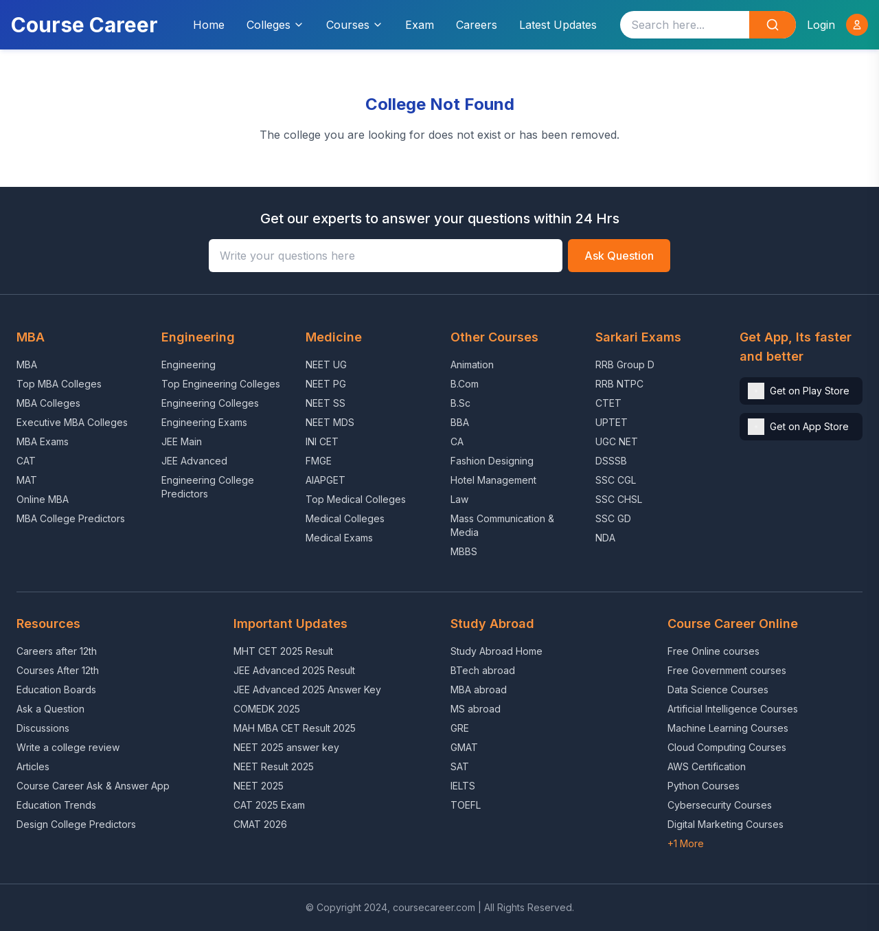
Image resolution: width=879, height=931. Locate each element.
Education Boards (56, 689)
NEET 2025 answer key (286, 747)
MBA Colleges (48, 403)
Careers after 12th (56, 651)
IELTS (462, 786)
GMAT (464, 747)
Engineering (188, 364)
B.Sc (460, 403)
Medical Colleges (345, 518)
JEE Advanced (194, 461)
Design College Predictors (76, 824)
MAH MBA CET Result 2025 (294, 728)
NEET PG (326, 384)
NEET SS (325, 403)
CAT (26, 461)
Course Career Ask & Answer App (93, 786)
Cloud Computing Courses (726, 747)
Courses (354, 25)
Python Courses (703, 786)
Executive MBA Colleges (72, 422)
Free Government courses (726, 670)
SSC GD (613, 518)
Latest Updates (558, 25)
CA (457, 441)
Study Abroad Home (496, 651)
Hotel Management (493, 480)
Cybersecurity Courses (719, 805)
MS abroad (475, 709)
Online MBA (42, 499)
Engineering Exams (204, 422)
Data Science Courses (717, 689)
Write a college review (67, 747)
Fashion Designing (492, 461)
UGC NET (616, 441)
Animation (472, 364)
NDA (605, 537)
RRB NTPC (619, 384)
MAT (26, 480)
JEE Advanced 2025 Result (294, 670)
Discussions (42, 728)
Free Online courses (713, 651)
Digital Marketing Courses (725, 824)
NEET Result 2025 (273, 766)
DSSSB (611, 461)
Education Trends (56, 805)
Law (459, 499)
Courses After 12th (57, 670)
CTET (608, 403)
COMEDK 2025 (266, 709)
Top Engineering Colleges (220, 384)
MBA (26, 364)
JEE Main (181, 441)
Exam (419, 25)
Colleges (275, 25)
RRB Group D (624, 364)
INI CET (322, 441)
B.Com (464, 384)
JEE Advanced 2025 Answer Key (307, 689)
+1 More (685, 843)
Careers (476, 25)
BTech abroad (482, 670)
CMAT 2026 (260, 824)
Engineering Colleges (210, 403)
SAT (459, 766)
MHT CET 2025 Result (283, 651)
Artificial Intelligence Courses (732, 709)
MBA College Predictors (70, 518)
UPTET (611, 422)
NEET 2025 (258, 786)
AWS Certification (706, 766)
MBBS (463, 551)
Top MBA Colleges (59, 384)
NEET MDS (330, 422)
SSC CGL (615, 480)
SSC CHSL (618, 499)
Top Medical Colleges (356, 499)
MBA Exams (42, 441)
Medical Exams (339, 537)
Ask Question (619, 255)
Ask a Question (50, 709)
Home (209, 25)
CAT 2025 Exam (269, 805)
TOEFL (465, 805)
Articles (32, 766)
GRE (459, 728)
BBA (459, 422)
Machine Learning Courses (727, 728)
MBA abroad (478, 689)
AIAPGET (325, 480)
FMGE (319, 461)
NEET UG (326, 364)
